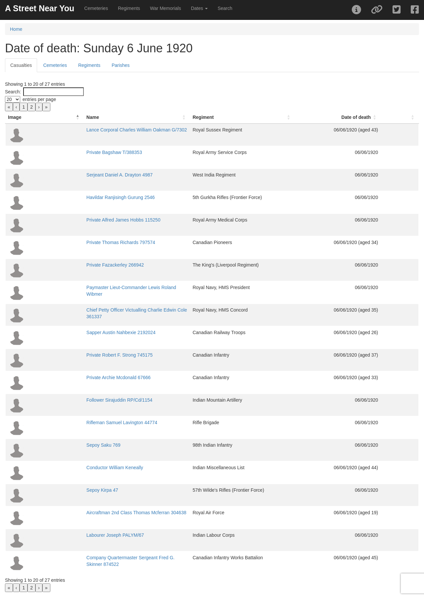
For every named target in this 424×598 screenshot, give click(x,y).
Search (225, 8)
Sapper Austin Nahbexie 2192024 (80, 332)
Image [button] (14, 117)
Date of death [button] (376, 117)
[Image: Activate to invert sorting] (24, 117)
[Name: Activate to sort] (131, 117)
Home (16, 29)
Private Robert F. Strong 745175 (78, 355)
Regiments (129, 8)
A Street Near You (39, 8)
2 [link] (31, 107)
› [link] (39, 107)
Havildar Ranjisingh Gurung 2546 (79, 197)
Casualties (21, 65)
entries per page (39, 99)
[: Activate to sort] (409, 117)
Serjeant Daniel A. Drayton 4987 (78, 174)
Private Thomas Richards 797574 (79, 242)
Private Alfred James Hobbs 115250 (82, 220)
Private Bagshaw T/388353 (73, 152)
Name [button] (51, 117)
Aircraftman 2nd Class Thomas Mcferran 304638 (95, 512)
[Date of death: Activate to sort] (364, 117)
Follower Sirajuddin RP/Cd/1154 (78, 400)
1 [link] (23, 107)
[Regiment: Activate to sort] (274, 117)
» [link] (46, 107)
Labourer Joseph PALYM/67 (74, 535)
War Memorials (165, 8)
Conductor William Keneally (73, 467)
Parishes (121, 65)
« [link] (9, 107)
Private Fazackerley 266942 (74, 265)
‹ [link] (16, 107)
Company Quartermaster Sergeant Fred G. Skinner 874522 (106, 557)
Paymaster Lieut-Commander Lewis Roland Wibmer (98, 287)
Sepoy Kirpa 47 (61, 490)
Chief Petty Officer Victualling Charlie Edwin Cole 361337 (104, 310)
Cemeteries (96, 8)
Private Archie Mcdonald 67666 (77, 377)
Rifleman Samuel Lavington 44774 (80, 422)
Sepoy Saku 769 (62, 445)
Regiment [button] (232, 117)
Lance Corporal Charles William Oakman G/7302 (95, 129)
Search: (13, 91)
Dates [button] (199, 8)
